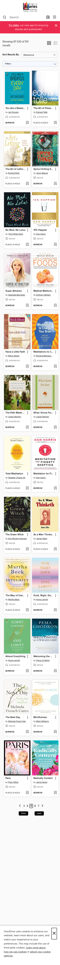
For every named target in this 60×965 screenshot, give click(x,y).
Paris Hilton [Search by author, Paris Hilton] (13, 782)
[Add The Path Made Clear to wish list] (27, 427)
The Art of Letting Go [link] (15, 169)
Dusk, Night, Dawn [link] (43, 595)
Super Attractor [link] (13, 291)
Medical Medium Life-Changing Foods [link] (43, 291)
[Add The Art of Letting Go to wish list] (27, 184)
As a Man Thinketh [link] (43, 534)
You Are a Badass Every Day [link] (15, 108)
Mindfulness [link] (40, 717)
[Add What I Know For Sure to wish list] (55, 427)
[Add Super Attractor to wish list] (27, 306)
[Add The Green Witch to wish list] (27, 549)
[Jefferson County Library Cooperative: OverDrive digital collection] (30, 7)
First (23, 813)
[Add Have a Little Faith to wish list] (27, 366)
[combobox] (23, 17)
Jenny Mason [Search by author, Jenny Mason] (42, 173)
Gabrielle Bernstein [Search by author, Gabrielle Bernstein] (16, 295)
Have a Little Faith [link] (15, 352)
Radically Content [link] (43, 778)
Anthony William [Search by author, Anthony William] (43, 295)
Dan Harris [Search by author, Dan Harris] (41, 234)
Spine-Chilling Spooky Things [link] (43, 169)
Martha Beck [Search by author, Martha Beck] (14, 599)
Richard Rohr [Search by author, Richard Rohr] (14, 173)
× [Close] (54, 934)
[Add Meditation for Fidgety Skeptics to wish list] (55, 488)
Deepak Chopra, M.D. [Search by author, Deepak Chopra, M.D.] (17, 477)
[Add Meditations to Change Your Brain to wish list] (55, 366)
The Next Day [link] (12, 717)
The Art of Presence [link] (43, 108)
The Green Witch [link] (14, 534)
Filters (8, 63)
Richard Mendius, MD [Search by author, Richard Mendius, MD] (45, 356)
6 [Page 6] (35, 806)
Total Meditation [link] (14, 473)
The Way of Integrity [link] (15, 595)
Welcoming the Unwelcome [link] (43, 656)
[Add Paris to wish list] (27, 793)
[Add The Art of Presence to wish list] (55, 123)
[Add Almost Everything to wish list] (27, 671)
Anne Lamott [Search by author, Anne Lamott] (42, 599)
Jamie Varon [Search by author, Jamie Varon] (41, 782)
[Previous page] (20, 806)
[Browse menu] (55, 17)
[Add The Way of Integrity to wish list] (27, 610)
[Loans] (48, 18)
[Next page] (42, 806)
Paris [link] (8, 778)
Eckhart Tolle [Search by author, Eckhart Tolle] (41, 112)
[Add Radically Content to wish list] (55, 793)
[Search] (4, 17)
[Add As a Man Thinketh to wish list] (55, 549)
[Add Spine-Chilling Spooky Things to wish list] (55, 184)
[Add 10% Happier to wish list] (55, 245)
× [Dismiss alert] (56, 26)
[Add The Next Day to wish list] (27, 732)
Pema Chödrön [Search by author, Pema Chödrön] (43, 660)
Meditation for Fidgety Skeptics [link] (43, 473)
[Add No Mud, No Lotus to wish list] (27, 245)
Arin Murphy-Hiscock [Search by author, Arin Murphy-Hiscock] (17, 538)
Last (39, 813)
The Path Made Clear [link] (15, 412)
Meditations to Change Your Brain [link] (43, 352)
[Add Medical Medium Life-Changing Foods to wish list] (55, 306)
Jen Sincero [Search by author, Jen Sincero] (13, 112)
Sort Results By (10, 54)
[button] (49, 44)
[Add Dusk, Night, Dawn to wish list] (55, 610)
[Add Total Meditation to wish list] (27, 488)
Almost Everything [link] (15, 656)
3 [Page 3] (24, 806)
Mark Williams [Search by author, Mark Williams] (42, 721)
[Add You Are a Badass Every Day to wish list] (27, 123)
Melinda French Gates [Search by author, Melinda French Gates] (17, 721)
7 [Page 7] (38, 806)
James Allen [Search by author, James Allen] (41, 538)
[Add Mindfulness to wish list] (55, 732)
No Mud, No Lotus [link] (15, 230)
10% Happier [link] (40, 230)
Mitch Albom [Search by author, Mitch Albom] (14, 356)
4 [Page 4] (27, 806)
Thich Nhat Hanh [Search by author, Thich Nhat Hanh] (15, 234)
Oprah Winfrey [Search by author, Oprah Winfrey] (14, 417)
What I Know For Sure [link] (43, 412)
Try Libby (14, 25)
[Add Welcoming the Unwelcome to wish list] (55, 671)
